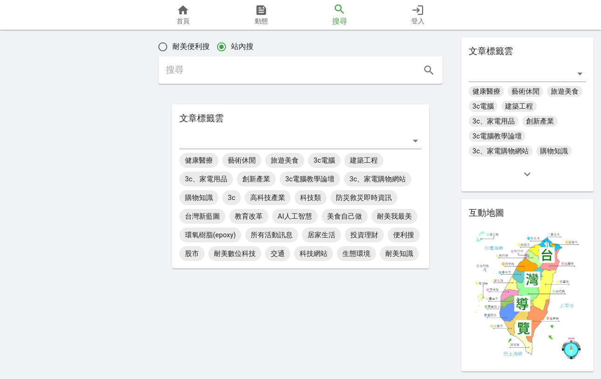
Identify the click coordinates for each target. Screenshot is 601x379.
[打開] (415, 140)
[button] (38, 215)
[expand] (527, 174)
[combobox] (293, 140)
